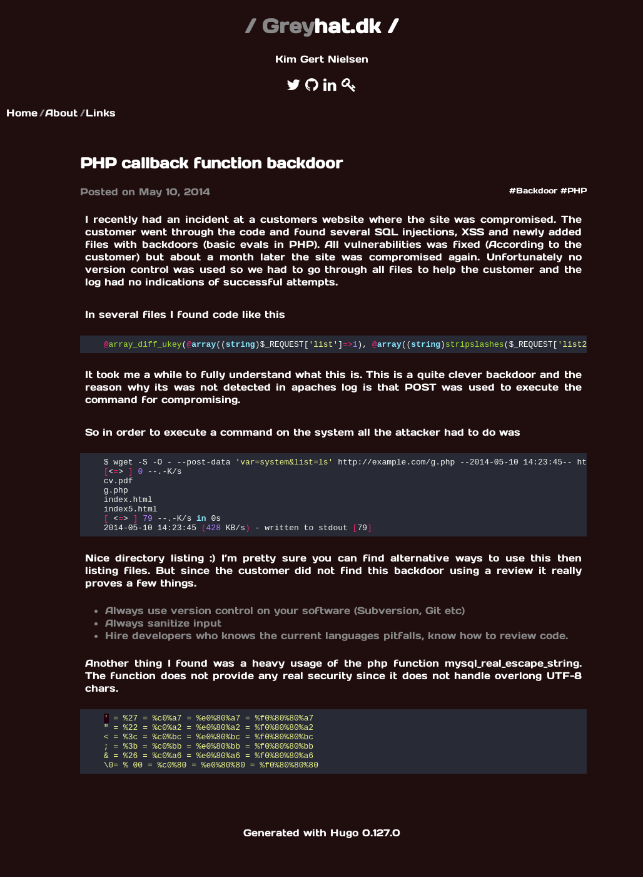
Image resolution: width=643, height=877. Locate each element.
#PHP (573, 190)
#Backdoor (533, 190)
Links (101, 112)
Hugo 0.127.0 (365, 860)
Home (22, 112)
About (61, 112)
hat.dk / (321, 26)
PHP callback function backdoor (211, 163)
